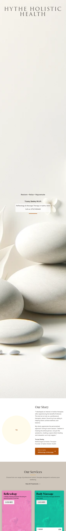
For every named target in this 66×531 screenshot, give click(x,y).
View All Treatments (33, 484)
